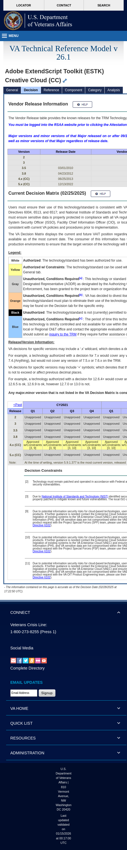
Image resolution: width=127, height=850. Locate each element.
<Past (17, 405)
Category (95, 90)
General (12, 90)
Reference (51, 90)
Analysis (114, 90)
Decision (31, 90)
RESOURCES (23, 738)
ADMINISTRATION (27, 753)
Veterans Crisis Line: (28, 625)
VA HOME (19, 708)
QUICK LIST (21, 723)
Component (73, 90)
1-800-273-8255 (24, 632)
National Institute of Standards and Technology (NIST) (74, 496)
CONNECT (20, 612)
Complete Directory (27, 668)
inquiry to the (63, 334)
